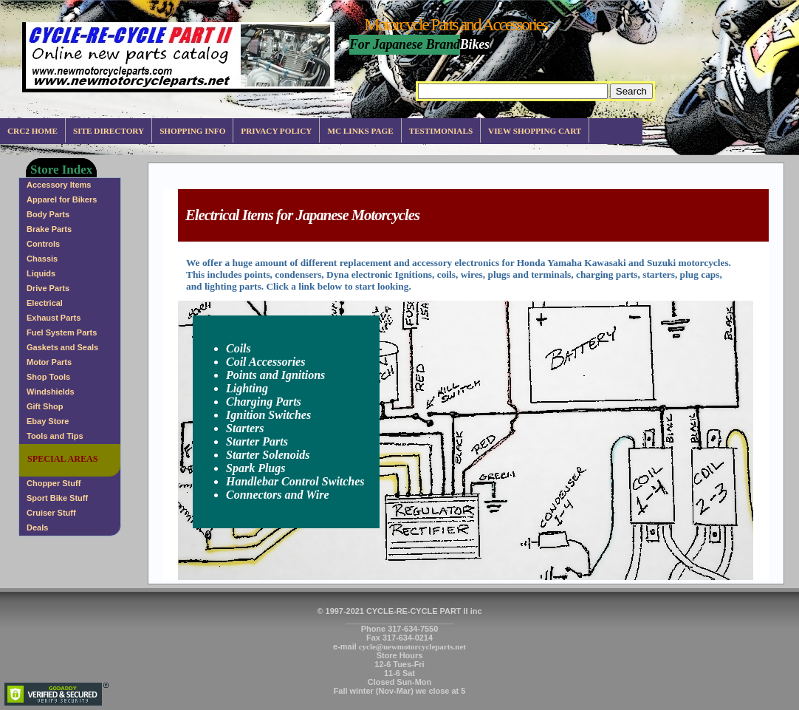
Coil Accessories (265, 361)
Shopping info (192, 130)
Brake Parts (49, 229)
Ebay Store (48, 421)
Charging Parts (263, 401)
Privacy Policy (276, 130)
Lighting (247, 388)
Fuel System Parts (62, 332)
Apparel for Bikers (62, 199)
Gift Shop (45, 406)
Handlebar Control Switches (295, 481)
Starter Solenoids (267, 454)
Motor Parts (49, 362)
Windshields (51, 391)
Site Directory (108, 130)
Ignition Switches (268, 415)
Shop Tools (48, 376)
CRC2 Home (32, 130)
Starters (245, 428)
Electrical (45, 302)
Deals (37, 527)
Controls (43, 243)
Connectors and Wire (277, 494)
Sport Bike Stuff (57, 498)
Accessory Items (59, 184)
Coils (238, 348)
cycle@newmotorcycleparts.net (412, 646)
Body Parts (48, 214)
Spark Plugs (255, 468)
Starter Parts (257, 441)
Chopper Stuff (53, 483)
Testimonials (441, 130)
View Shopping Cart (534, 130)
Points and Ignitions (275, 375)
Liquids (41, 273)
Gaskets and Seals (62, 347)
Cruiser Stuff (51, 512)
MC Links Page (360, 130)
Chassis (42, 258)
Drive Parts (48, 288)
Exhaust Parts (53, 317)
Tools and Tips (55, 435)
